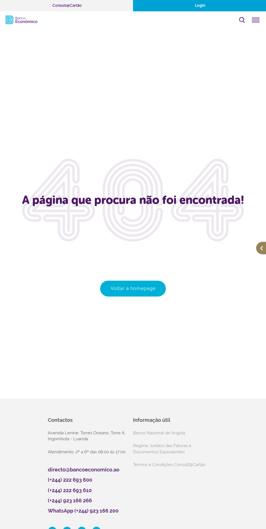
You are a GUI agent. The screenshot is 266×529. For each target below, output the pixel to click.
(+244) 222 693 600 (70, 480)
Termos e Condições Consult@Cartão (169, 464)
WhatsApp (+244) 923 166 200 (83, 511)
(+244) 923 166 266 (70, 500)
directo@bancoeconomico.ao (83, 470)
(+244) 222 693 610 (70, 490)
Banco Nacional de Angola (159, 432)
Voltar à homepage (133, 288)
